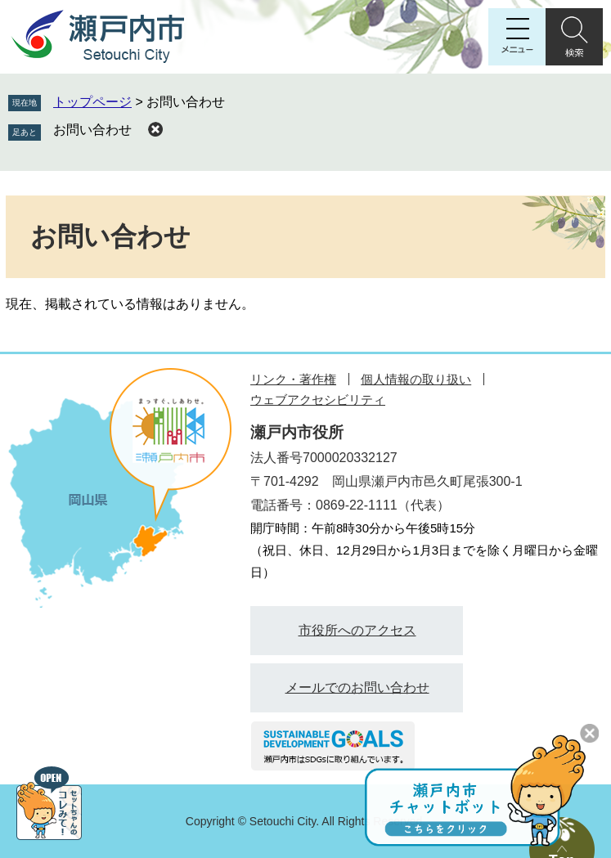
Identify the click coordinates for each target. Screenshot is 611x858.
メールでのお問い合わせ (357, 687)
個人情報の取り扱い (416, 379)
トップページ (92, 102)
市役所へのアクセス (357, 630)
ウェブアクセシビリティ (317, 400)
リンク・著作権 (293, 379)
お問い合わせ (92, 130)
